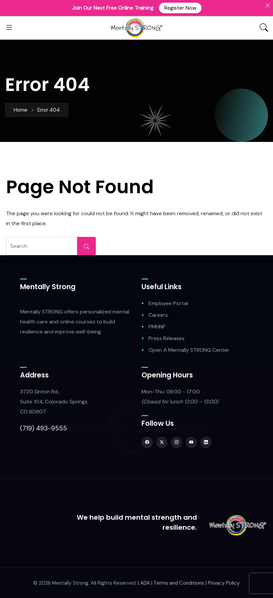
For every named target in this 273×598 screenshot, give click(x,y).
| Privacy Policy (223, 583)
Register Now (180, 7)
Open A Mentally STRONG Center (189, 349)
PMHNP (157, 326)
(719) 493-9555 (43, 428)
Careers (158, 314)
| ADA (144, 583)
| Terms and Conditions (177, 583)
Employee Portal (168, 303)
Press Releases (167, 338)
